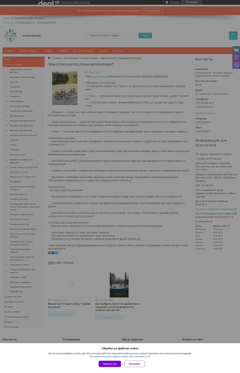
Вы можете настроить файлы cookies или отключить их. (119, 356)
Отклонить (134, 364)
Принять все (110, 364)
